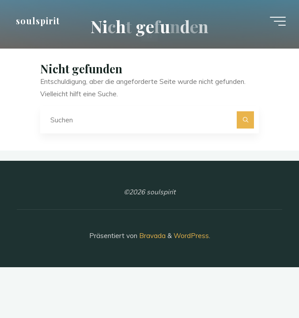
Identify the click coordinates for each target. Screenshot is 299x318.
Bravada (151, 235)
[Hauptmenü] (278, 21)
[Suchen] (245, 120)
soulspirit (38, 20)
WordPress (191, 235)
